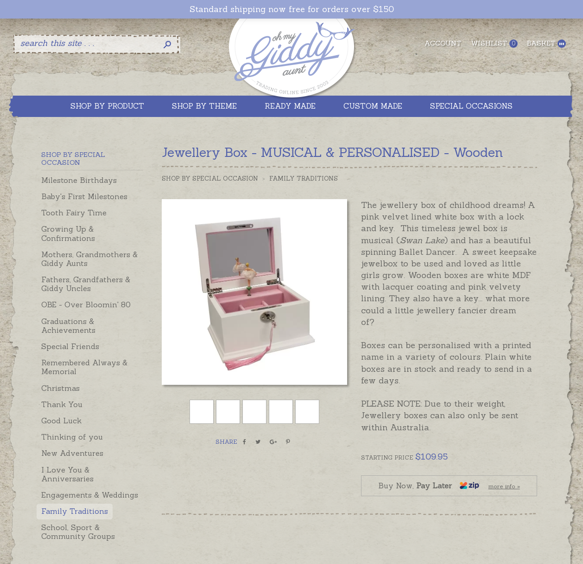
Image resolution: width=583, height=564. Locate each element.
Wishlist (494, 43)
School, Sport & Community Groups (78, 532)
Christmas (60, 388)
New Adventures (72, 453)
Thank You (61, 404)
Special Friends (70, 346)
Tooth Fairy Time (74, 212)
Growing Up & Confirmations (68, 233)
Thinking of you (72, 436)
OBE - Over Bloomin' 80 (86, 304)
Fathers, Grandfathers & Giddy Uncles (85, 284)
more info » (504, 486)
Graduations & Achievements (68, 326)
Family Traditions (74, 511)
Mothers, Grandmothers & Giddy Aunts (89, 259)
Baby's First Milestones (84, 196)
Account (443, 43)
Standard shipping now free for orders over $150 (292, 9)
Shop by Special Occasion (210, 178)
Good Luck (61, 420)
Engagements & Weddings (89, 494)
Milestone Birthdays (79, 180)
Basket (546, 43)
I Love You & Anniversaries (67, 474)
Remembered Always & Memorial (84, 367)
